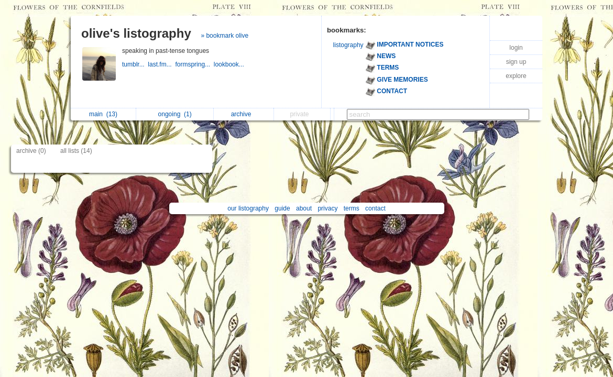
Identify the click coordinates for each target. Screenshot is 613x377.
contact (375, 208)
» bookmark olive (224, 35)
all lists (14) (76, 150)
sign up (516, 61)
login (515, 47)
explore (516, 76)
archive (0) (31, 150)
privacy (327, 208)
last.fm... (161, 64)
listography (348, 45)
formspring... (194, 64)
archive (244, 114)
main (103, 114)
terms (351, 208)
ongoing (175, 114)
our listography (248, 208)
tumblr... (135, 64)
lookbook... (230, 64)
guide (282, 208)
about (304, 208)
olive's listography (136, 33)
